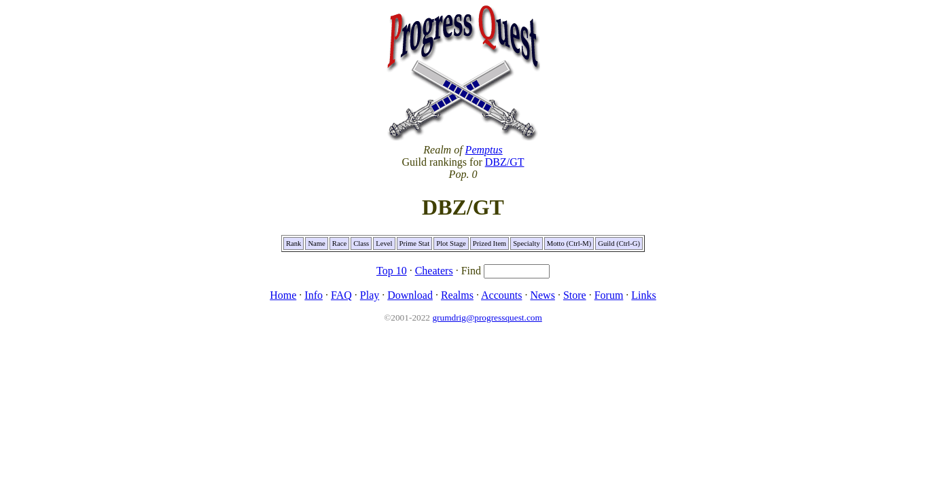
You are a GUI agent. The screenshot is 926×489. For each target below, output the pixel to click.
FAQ (341, 295)
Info (313, 295)
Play (369, 295)
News (542, 295)
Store (574, 295)
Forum (609, 295)
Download (410, 295)
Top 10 (391, 270)
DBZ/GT (504, 162)
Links (643, 295)
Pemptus (484, 150)
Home (283, 295)
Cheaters (434, 270)
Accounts (501, 295)
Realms (457, 295)
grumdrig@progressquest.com (486, 317)
